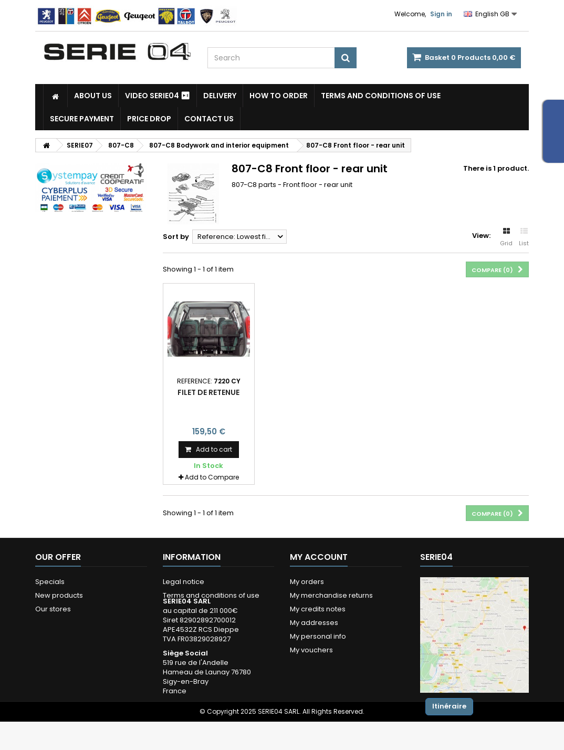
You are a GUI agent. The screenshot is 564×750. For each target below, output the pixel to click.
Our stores (53, 609)
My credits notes (318, 609)
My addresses (314, 623)
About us (93, 95)
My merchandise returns (331, 595)
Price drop (149, 118)
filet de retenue (208, 392)
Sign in (441, 13)
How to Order (278, 95)
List (524, 237)
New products (59, 595)
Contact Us (209, 118)
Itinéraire (449, 706)
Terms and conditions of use (381, 95)
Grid (506, 237)
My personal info (318, 636)
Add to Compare (212, 477)
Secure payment (82, 118)
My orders (307, 582)
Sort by (176, 237)
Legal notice (183, 582)
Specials (50, 582)
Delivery (219, 95)
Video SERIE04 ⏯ (157, 95)
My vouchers (311, 650)
